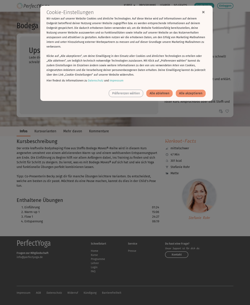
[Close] (203, 12)
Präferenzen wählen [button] (126, 93)
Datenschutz (95, 80)
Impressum (116, 80)
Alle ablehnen (159, 93)
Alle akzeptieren (190, 93)
